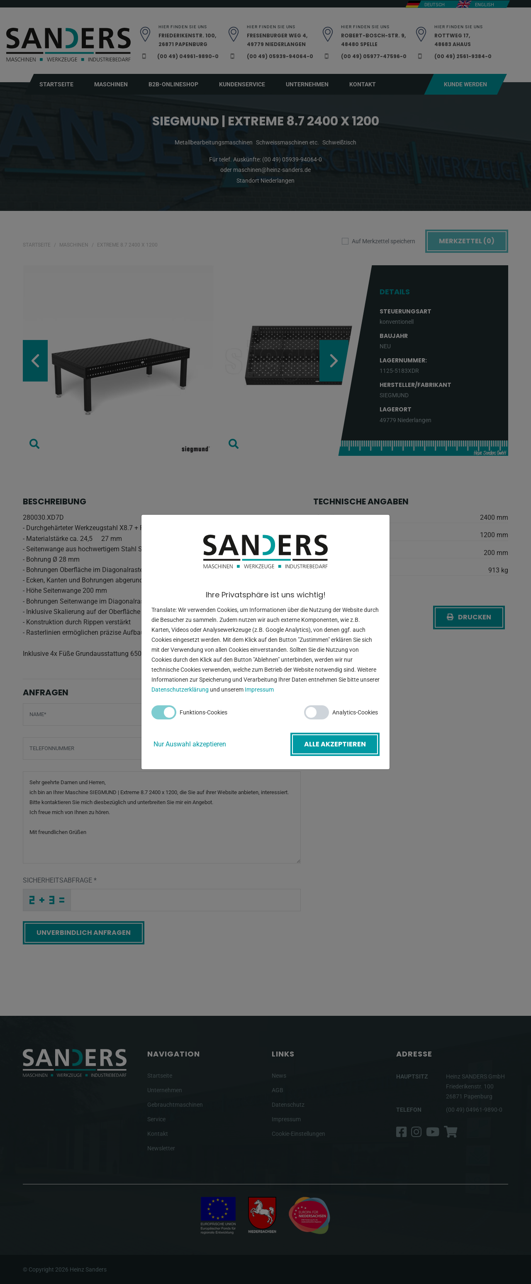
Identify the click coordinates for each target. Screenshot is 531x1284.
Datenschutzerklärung (180, 689)
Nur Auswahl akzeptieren (189, 744)
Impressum (259, 689)
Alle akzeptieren (335, 744)
